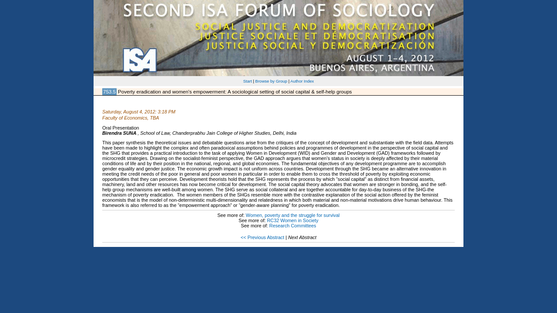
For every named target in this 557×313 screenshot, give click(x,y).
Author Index (302, 81)
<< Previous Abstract (262, 237)
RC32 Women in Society (293, 220)
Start (247, 81)
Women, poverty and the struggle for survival (293, 215)
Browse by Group (271, 81)
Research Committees (292, 225)
